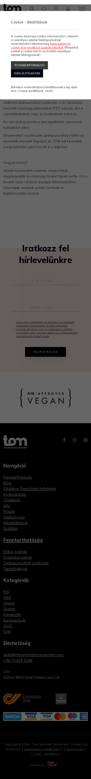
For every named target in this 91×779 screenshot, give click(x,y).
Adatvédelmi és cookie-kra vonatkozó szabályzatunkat (41, 45)
